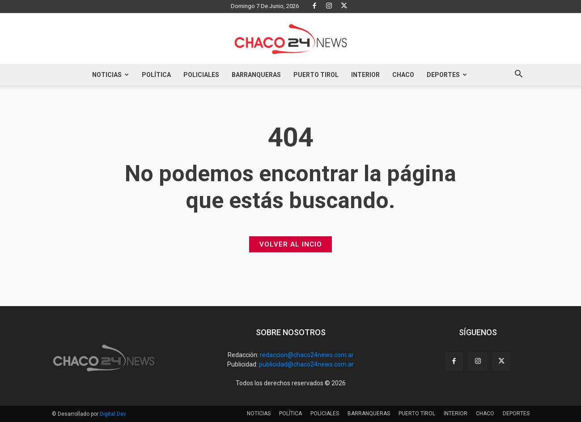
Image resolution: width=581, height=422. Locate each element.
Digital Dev (113, 414)
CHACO (403, 74)
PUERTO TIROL (316, 74)
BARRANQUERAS (256, 74)
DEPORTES (447, 74)
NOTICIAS (110, 74)
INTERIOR (365, 74)
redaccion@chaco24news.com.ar (307, 354)
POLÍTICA (156, 74)
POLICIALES (201, 74)
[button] (519, 75)
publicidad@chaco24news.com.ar (306, 364)
